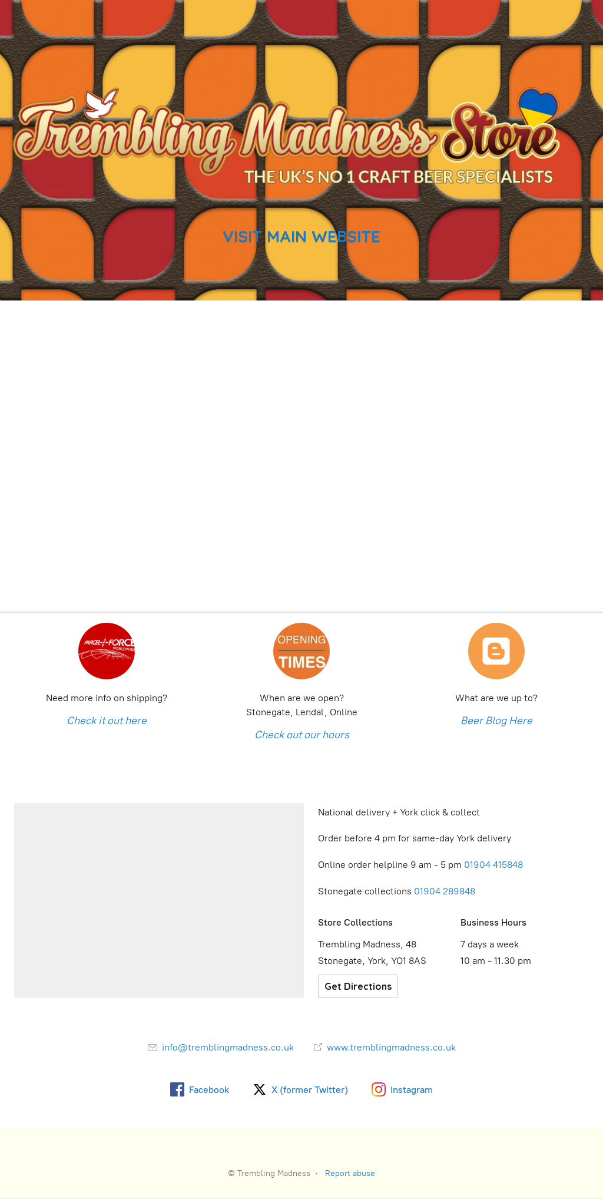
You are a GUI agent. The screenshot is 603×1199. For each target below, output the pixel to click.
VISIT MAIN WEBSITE (301, 236)
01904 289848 (444, 891)
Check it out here (107, 720)
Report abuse (350, 1173)
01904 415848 (494, 864)
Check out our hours (301, 734)
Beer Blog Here (496, 720)
